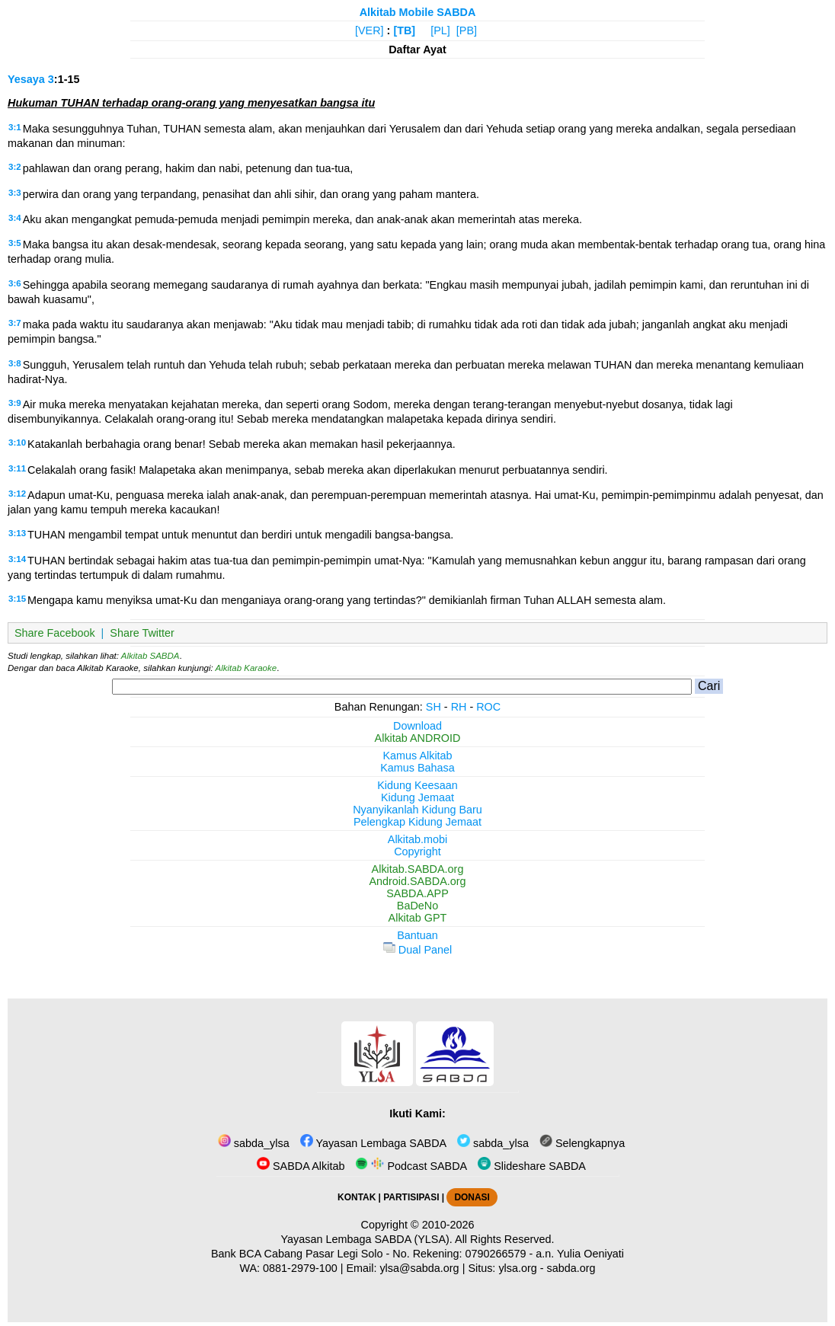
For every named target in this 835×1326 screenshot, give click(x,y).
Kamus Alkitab (417, 755)
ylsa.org (517, 1268)
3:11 (17, 468)
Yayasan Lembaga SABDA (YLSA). (367, 1239)
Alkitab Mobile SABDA (418, 12)
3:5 (14, 243)
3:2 (14, 166)
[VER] (369, 30)
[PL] (440, 30)
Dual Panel (417, 950)
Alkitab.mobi (417, 839)
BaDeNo (417, 905)
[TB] (404, 30)
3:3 (14, 192)
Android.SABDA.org (417, 881)
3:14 (17, 559)
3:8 (14, 363)
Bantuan (417, 935)
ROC (488, 707)
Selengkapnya (582, 1143)
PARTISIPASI (411, 1197)
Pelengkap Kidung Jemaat (417, 822)
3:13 (17, 533)
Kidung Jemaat (417, 797)
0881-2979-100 (300, 1268)
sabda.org (571, 1268)
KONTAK (357, 1197)
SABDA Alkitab (300, 1166)
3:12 (17, 493)
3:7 (14, 323)
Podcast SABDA (411, 1166)
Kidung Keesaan (417, 785)
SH (433, 707)
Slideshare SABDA (532, 1166)
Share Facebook (54, 633)
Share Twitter (142, 633)
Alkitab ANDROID (418, 738)
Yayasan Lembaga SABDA (373, 1143)
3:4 (14, 217)
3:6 (14, 283)
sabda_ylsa (254, 1143)
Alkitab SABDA (150, 655)
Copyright (417, 851)
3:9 (14, 402)
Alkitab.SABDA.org (418, 869)
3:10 (17, 442)
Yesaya (26, 79)
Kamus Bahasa (417, 768)
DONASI (471, 1197)
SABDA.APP (417, 893)
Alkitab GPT (418, 918)
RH (459, 707)
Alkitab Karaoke (246, 668)
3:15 (17, 598)
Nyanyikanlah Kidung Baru (417, 810)
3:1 (14, 127)
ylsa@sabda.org (419, 1268)
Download (417, 726)
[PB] (466, 30)
